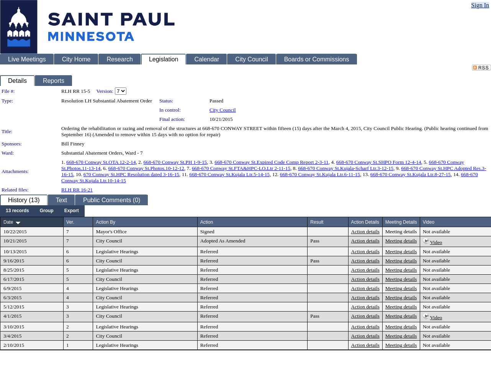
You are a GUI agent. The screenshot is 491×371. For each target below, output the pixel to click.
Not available (436, 231)
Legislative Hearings (117, 251)
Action (206, 222)
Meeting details (401, 231)
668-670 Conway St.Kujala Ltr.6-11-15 (320, 174)
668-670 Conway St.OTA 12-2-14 (101, 162)
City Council (222, 110)
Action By (105, 222)
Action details (365, 231)
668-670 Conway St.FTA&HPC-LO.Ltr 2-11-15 (241, 168)
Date (8, 222)
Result (316, 222)
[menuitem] (17, 211)
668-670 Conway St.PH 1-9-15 (175, 162)
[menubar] (42, 211)
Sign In (480, 5)
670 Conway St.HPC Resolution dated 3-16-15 (131, 174)
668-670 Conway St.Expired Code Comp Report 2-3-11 (271, 162)
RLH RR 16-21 (77, 190)
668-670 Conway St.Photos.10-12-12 (146, 168)
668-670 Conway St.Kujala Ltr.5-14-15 (229, 174)
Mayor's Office (111, 231)
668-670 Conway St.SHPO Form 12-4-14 (378, 162)
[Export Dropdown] (71, 211)
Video (436, 242)
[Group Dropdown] (46, 211)
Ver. (70, 222)
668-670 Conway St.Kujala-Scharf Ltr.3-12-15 (345, 168)
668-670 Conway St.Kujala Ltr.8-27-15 (410, 174)
